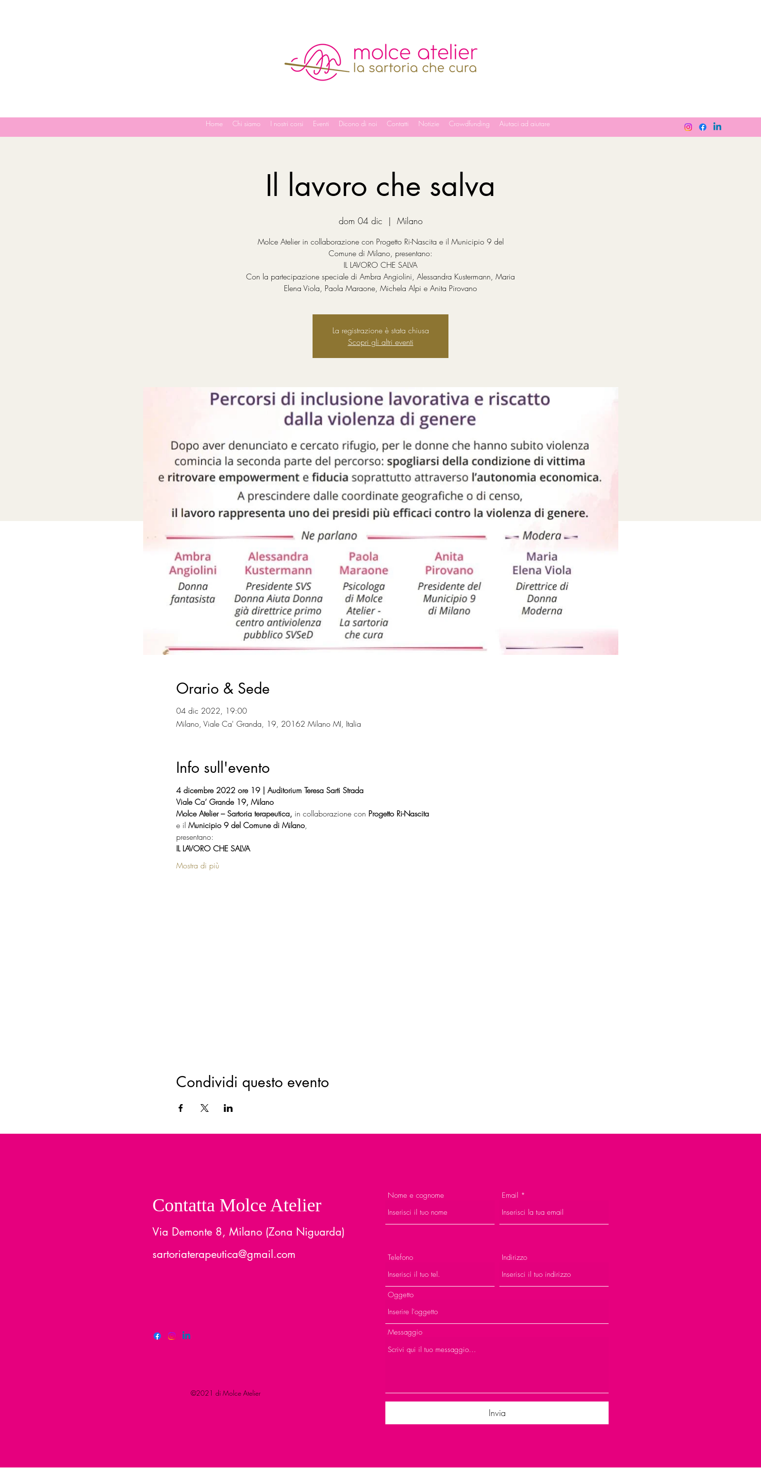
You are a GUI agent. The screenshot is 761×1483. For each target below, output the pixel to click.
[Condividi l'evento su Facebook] (180, 1108)
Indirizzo (514, 1257)
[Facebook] (703, 127)
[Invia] (497, 1413)
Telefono (400, 1257)
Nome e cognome (416, 1195)
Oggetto (401, 1295)
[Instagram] (688, 127)
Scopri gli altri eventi (381, 342)
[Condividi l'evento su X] (204, 1108)
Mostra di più (197, 865)
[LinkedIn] (717, 127)
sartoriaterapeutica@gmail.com (224, 1254)
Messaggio (405, 1332)
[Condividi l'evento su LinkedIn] (228, 1108)
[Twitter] (172, 1336)
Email (510, 1195)
